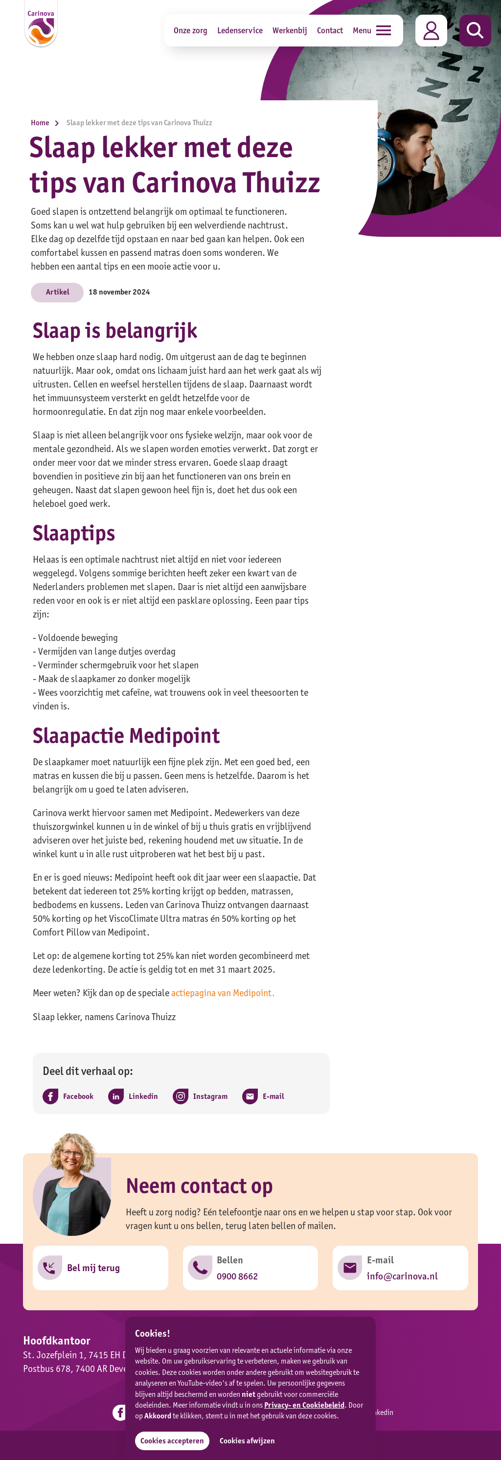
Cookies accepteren (172, 1440)
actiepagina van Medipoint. (223, 993)
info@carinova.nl (402, 1276)
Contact (330, 30)
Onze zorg (190, 30)
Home (47, 122)
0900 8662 (237, 1276)
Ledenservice (240, 30)
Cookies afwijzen (247, 1440)
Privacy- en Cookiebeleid (304, 1405)
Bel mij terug (93, 1268)
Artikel (57, 292)
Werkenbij (290, 30)
